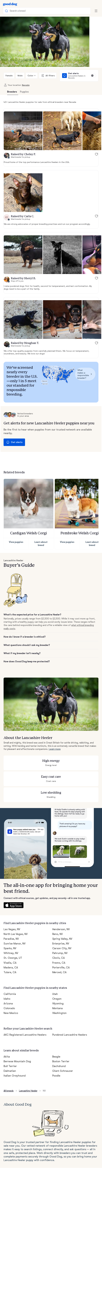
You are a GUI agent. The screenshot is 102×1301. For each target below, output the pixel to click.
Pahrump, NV (60, 936)
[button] (23, 130)
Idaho (7, 981)
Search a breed (15, 10)
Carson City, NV (61, 931)
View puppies (16, 529)
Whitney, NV (11, 936)
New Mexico (11, 995)
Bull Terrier (10, 1047)
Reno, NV (58, 917)
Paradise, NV (11, 922)
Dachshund (59, 1047)
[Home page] (10, 4)
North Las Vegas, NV (16, 917)
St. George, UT (13, 941)
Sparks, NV (10, 931)
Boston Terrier (60, 1042)
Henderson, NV (61, 912)
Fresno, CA (59, 946)
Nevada (24, 85)
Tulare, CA (10, 955)
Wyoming (57, 986)
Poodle (56, 1056)
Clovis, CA (58, 941)
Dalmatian (10, 1052)
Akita (7, 1037)
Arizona (8, 986)
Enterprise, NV (61, 927)
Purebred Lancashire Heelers (69, 1016)
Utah (55, 976)
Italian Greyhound (14, 1056)
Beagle (56, 1037)
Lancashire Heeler (29, 1072)
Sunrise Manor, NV (15, 927)
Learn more (54, 733)
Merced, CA (59, 955)
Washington (59, 995)
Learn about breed (41, 529)
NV (46, 1072)
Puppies (24, 91)
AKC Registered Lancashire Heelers (25, 1016)
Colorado (9, 991)
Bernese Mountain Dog (17, 1042)
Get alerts (13, 430)
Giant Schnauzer (62, 1052)
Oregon (56, 981)
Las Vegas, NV (12, 912)
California (9, 976)
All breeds (9, 1072)
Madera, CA (11, 950)
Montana (57, 991)
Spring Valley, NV (62, 922)
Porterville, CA (60, 950)
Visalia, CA (10, 946)
